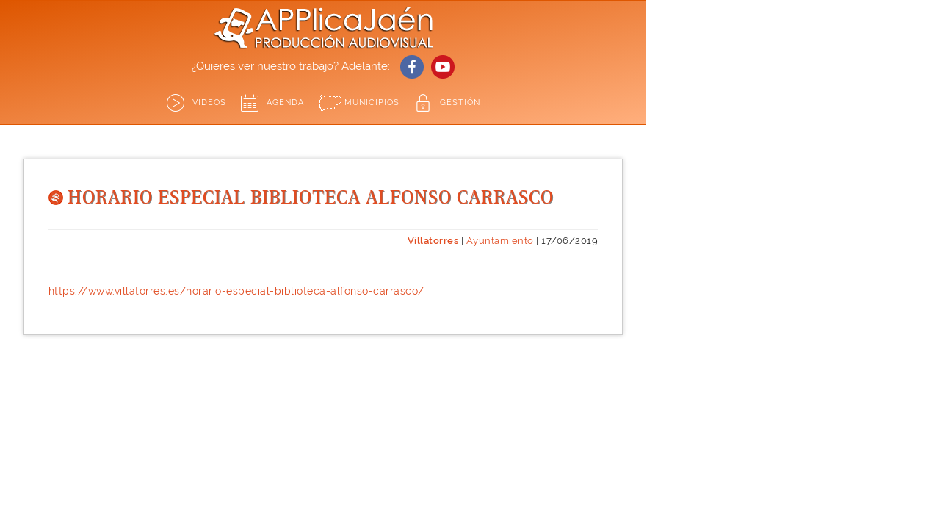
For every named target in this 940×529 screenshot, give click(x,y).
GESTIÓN (460, 102)
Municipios (372, 102)
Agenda (285, 102)
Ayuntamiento (500, 240)
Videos (209, 102)
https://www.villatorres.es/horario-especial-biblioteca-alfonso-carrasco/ (236, 291)
